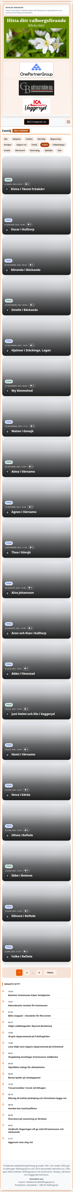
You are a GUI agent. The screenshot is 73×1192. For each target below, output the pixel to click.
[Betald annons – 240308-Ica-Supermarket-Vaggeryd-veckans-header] (36, 106)
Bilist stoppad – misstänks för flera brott (29, 1015)
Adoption (17, 139)
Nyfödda (48, 150)
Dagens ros (21, 144)
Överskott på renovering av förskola (27, 1118)
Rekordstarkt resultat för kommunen (28, 1005)
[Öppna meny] (68, 121)
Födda (45, 144)
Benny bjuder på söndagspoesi (24, 1077)
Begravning (56, 139)
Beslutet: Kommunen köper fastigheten (29, 995)
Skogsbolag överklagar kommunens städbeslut (33, 1056)
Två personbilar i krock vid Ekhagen (27, 1087)
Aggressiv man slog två (20, 1142)
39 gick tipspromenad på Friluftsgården (29, 1036)
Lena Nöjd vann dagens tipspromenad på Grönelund (35, 1046)
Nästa (50, 972)
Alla (5, 139)
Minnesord (20, 150)
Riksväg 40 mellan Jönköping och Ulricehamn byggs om (37, 1098)
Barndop (41, 139)
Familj (34, 144)
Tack (59, 150)
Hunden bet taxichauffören (22, 1108)
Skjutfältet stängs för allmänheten (26, 1067)
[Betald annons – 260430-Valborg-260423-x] (36, 37)
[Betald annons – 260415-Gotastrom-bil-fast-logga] (36, 88)
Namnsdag (35, 150)
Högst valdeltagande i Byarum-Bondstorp (30, 1026)
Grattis (7, 150)
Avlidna (29, 139)
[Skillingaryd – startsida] (36, 122)
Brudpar (7, 144)
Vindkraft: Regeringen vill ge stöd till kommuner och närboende (36, 1130)
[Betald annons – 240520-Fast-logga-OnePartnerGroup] (36, 69)
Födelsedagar (59, 144)
